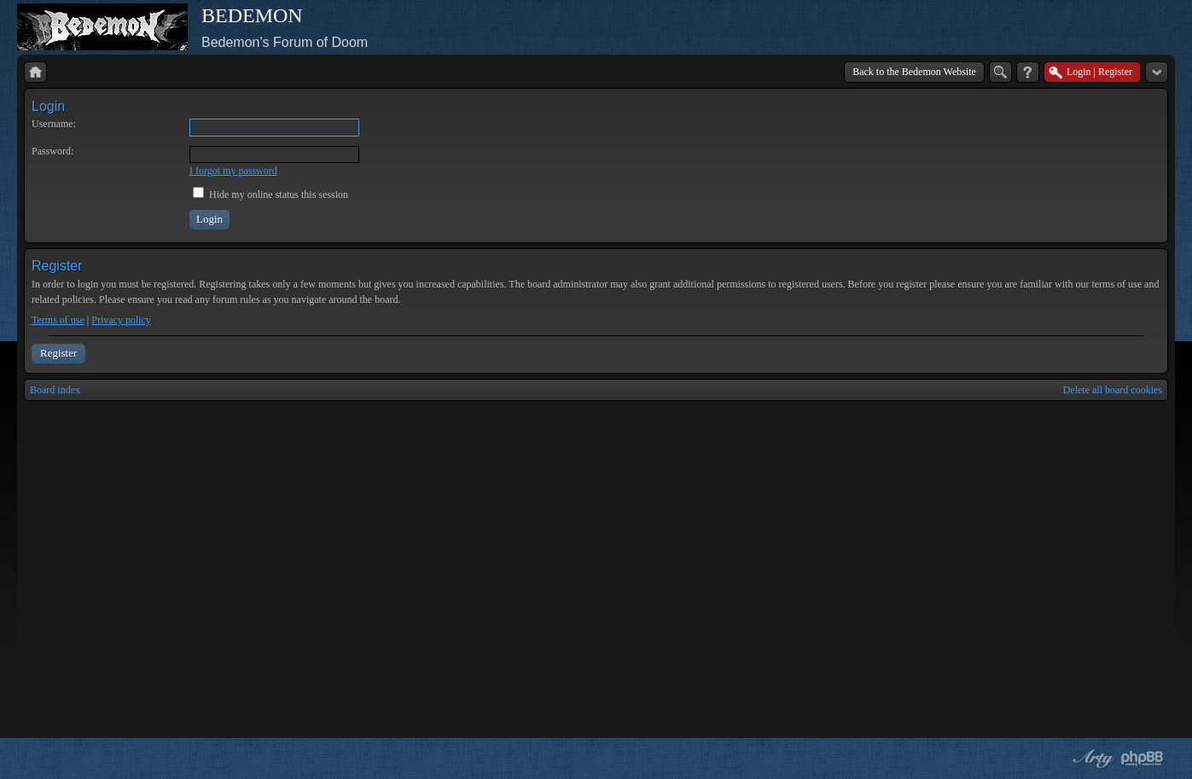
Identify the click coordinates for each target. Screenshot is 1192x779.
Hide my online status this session (270, 195)
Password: (52, 151)
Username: (54, 124)
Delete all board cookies (1112, 390)
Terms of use (58, 320)
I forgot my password (233, 171)
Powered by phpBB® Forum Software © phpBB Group (1142, 758)
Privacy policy (121, 320)
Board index (55, 390)
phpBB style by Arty (1091, 758)
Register (58, 352)
